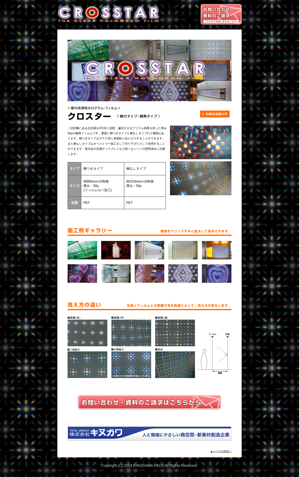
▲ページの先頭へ (220, 451)
